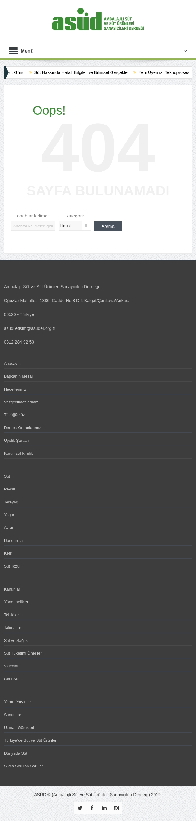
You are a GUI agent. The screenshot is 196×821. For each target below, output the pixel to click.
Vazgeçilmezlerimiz (21, 402)
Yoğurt (9, 514)
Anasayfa (12, 363)
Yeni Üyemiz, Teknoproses (168, 72)
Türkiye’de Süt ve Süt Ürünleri (31, 740)
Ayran (9, 527)
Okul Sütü (13, 679)
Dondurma (13, 540)
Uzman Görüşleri (19, 727)
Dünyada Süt (15, 753)
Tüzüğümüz (14, 414)
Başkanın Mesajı (19, 376)
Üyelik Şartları (16, 440)
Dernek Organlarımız (22, 427)
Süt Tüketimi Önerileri (23, 653)
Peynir (9, 489)
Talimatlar (12, 627)
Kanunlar (12, 589)
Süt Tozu (12, 566)
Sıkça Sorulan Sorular (23, 766)
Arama (108, 226)
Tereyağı (12, 502)
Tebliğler (11, 614)
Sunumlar (12, 715)
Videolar (11, 666)
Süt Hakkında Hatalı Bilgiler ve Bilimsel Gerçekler (86, 72)
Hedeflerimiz (15, 389)
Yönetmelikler (16, 601)
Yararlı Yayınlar (17, 702)
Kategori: (74, 215)
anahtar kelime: (33, 215)
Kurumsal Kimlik (18, 453)
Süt (7, 476)
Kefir (8, 553)
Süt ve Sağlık (16, 640)
